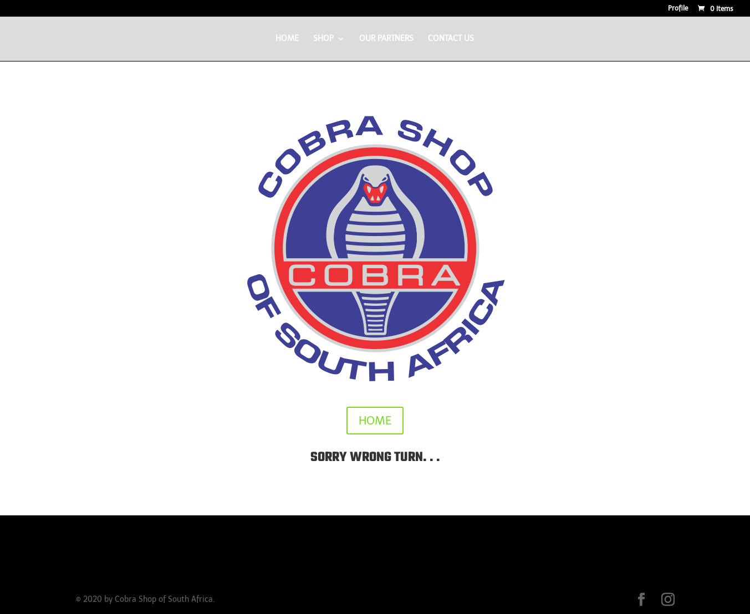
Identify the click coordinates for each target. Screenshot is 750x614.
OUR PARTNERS (386, 39)
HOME (287, 39)
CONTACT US (451, 39)
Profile (678, 8)
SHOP (323, 39)
